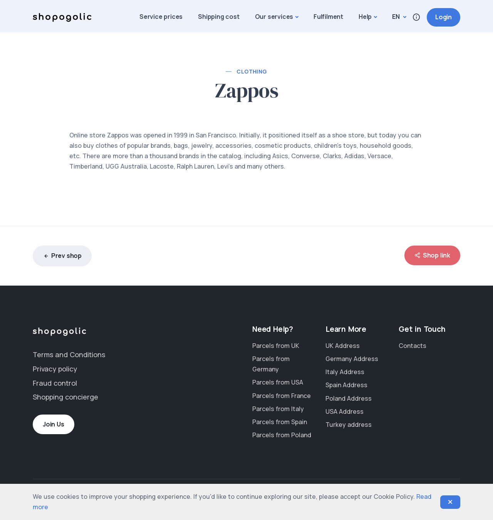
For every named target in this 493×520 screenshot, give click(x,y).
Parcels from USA (277, 382)
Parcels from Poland (281, 435)
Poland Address (348, 398)
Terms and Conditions (69, 354)
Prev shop (62, 256)
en (396, 16)
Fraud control (55, 383)
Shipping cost (218, 16)
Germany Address (351, 358)
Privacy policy (55, 368)
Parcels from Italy (278, 409)
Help (365, 16)
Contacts (412, 345)
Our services (274, 16)
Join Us (53, 424)
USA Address (344, 411)
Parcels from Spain (279, 422)
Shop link (432, 255)
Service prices (161, 16)
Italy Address (344, 372)
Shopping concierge (65, 396)
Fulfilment (328, 16)
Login (443, 17)
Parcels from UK (275, 345)
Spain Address (346, 385)
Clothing (251, 71)
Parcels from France (281, 395)
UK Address (342, 345)
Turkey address (348, 424)
